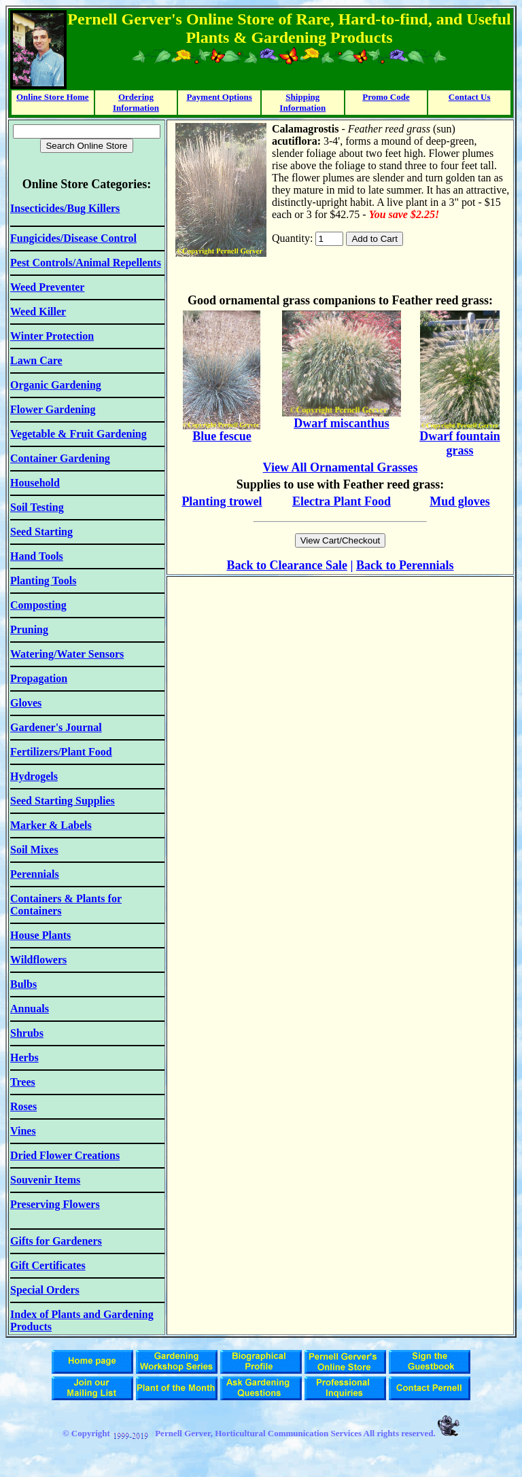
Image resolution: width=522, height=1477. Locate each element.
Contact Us (470, 97)
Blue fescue (221, 436)
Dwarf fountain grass (459, 443)
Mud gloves (460, 501)
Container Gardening (60, 458)
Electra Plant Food (341, 501)
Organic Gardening (55, 385)
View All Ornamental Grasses (340, 467)
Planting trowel (221, 501)
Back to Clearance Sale (286, 565)
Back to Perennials (405, 565)
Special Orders (45, 1290)
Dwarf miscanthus (341, 423)
